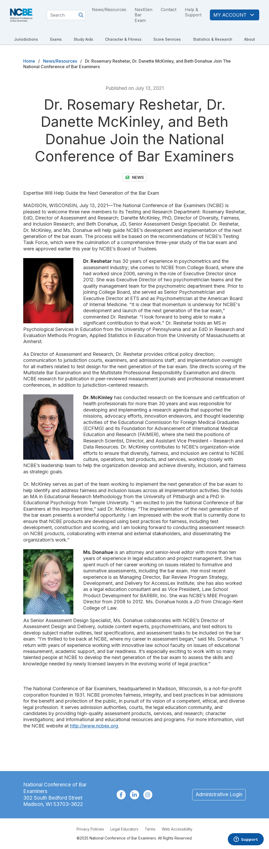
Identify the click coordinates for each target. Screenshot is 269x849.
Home (29, 61)
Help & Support (193, 12)
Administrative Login (219, 794)
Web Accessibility (177, 829)
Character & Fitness (123, 39)
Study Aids (83, 39)
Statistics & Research (212, 39)
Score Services (167, 39)
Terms (150, 829)
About (249, 39)
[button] (51, 290)
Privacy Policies (90, 829)
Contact (168, 9)
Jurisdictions (26, 39)
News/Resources (109, 9)
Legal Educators (124, 829)
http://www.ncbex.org (94, 726)
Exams (56, 39)
